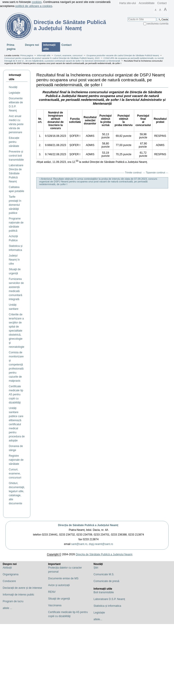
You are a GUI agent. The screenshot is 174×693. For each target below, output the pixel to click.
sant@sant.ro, (79, 544)
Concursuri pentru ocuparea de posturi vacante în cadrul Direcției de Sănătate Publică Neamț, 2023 (51, 58)
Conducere (9, 581)
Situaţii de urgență (59, 598)
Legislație (99, 612)
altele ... (7, 608)
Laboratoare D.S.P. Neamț (109, 599)
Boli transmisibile (104, 592)
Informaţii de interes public (18, 594)
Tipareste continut (155, 172)
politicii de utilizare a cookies (33, 6)
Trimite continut (133, 172)
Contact (162, 3)
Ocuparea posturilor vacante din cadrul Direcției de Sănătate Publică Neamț (122, 55)
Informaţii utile (15, 77)
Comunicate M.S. (104, 574)
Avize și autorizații (59, 585)
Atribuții (7, 567)
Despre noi (32, 44)
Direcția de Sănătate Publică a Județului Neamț (88, 525)
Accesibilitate (146, 3)
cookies (37, 2)
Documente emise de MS (63, 578)
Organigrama (10, 574)
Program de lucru (13, 601)
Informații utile (49, 47)
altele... (98, 619)
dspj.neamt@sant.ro (101, 544)
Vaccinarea (54, 605)
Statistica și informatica (107, 605)
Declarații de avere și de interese (22, 587)
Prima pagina (11, 47)
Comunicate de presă (106, 581)
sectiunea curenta (157, 23)
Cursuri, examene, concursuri (68, 55)
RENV (52, 591)
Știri (96, 567)
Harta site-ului (127, 3)
